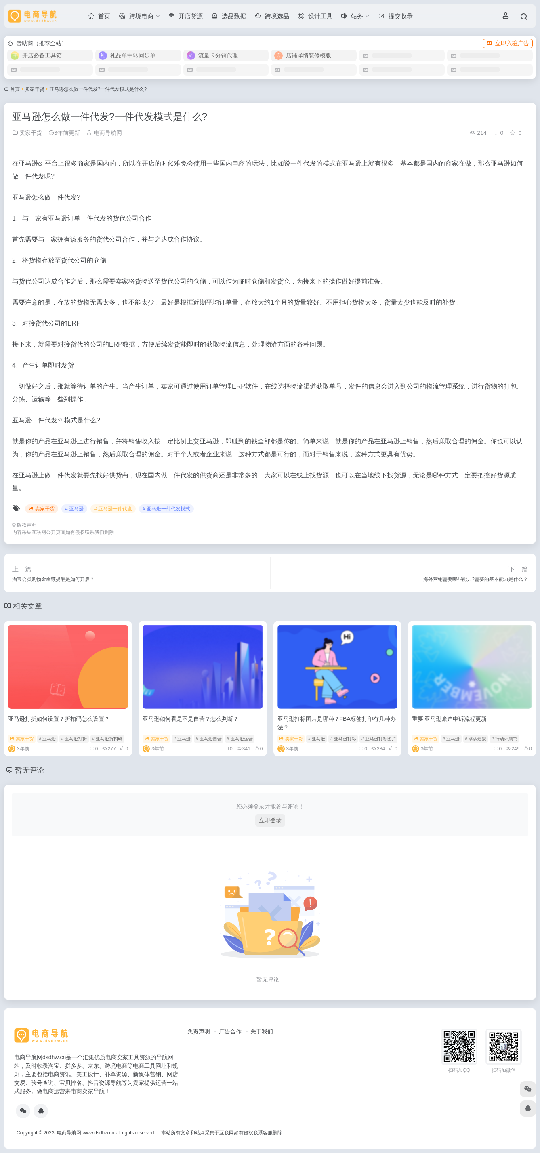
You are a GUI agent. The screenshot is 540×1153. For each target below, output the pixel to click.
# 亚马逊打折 (74, 738)
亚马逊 (28, 163)
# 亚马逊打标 (343, 738)
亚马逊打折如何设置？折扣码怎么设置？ (59, 719)
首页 (15, 89)
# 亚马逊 (74, 509)
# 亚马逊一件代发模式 (166, 509)
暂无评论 (29, 770)
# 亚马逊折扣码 (107, 738)
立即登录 (270, 820)
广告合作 (230, 1031)
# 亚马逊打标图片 (378, 738)
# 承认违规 (475, 738)
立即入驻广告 (507, 43)
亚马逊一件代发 (34, 420)
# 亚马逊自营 (208, 738)
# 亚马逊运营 (239, 738)
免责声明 (198, 1031)
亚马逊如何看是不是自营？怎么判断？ (191, 719)
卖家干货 (34, 89)
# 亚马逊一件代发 (113, 509)
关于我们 (261, 1031)
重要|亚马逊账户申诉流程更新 (449, 719)
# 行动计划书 (504, 738)
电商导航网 (104, 133)
